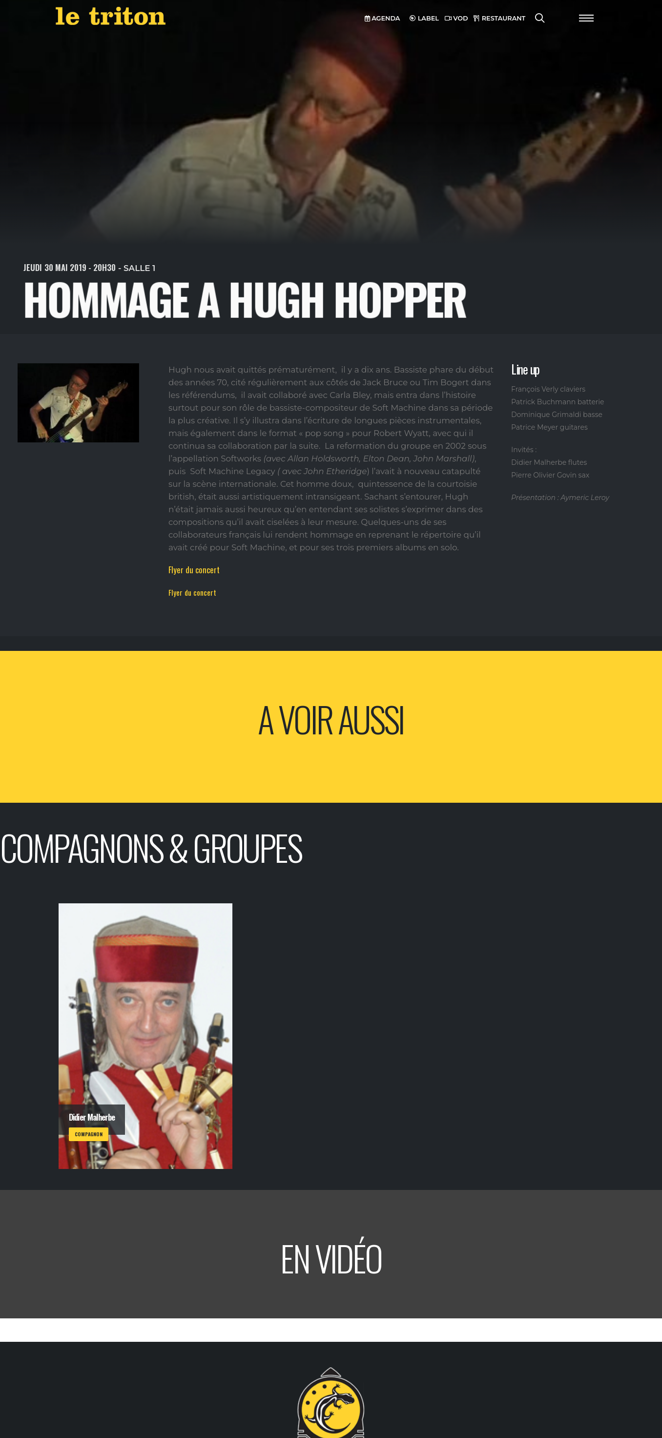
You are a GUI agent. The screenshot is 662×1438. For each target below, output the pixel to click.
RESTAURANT (499, 18)
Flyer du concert (194, 569)
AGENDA (382, 18)
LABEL (424, 18)
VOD (456, 18)
